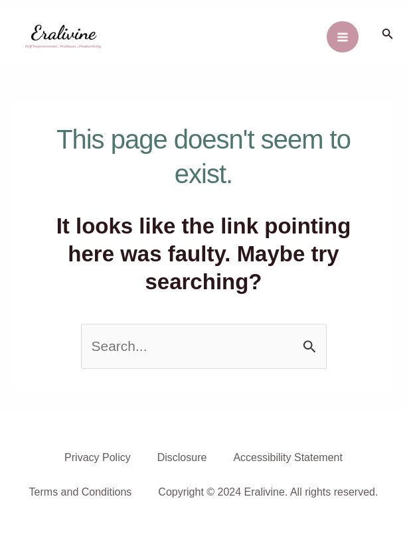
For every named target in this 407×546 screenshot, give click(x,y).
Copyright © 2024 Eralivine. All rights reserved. (268, 492)
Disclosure (182, 457)
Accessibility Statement (288, 457)
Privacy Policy (97, 457)
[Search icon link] (388, 35)
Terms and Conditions (80, 492)
